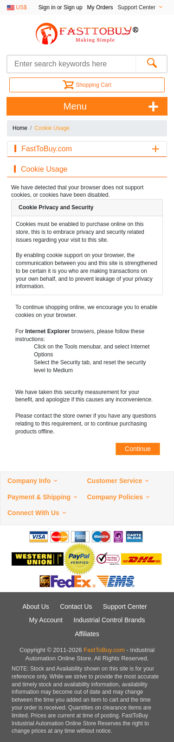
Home (20, 128)
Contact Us (76, 606)
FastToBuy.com (104, 649)
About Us (35, 606)
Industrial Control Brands (109, 620)
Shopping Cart (87, 85)
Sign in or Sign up (61, 7)
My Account (46, 620)
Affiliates (87, 634)
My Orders (100, 7)
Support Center (125, 606)
